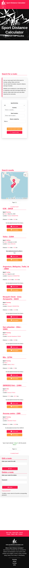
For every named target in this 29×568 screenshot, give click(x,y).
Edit (10, 468)
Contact (20, 534)
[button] (14, 183)
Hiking (14, 561)
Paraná (9, 215)
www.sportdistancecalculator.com (14, 544)
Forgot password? (6, 490)
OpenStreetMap (19, 198)
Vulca (5, 237)
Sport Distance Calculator (13, 3)
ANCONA (9, 420)
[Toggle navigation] (3, 7)
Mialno (9, 364)
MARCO (6, 418)
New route (8, 532)
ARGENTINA (15, 215)
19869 (6, 269)
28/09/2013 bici (9, 385)
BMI (16, 534)
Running (8, 212)
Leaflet (9, 198)
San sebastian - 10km (12, 327)
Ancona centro (9, 413)
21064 (11, 237)
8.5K (4, 209)
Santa (9, 243)
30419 (10, 209)
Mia (4, 357)
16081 (5, 329)
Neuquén (10, 306)
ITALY (13, 364)
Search (21, 532)
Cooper (8, 534)
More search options (14, 129)
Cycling (8, 272)
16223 (16, 299)
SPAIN (19, 336)
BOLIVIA (13, 243)
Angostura (9, 276)
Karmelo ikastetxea (12, 336)
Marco (5, 214)
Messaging (14, 230)
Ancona (9, 392)
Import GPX (15, 532)
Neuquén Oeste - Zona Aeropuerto (12, 298)
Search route (14, 132)
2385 (18, 413)
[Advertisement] (14, 57)
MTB (7, 388)
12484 (19, 385)
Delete (10, 487)
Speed (13, 534)
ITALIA (13, 392)
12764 (9, 357)
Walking (8, 240)
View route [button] (14, 226)
